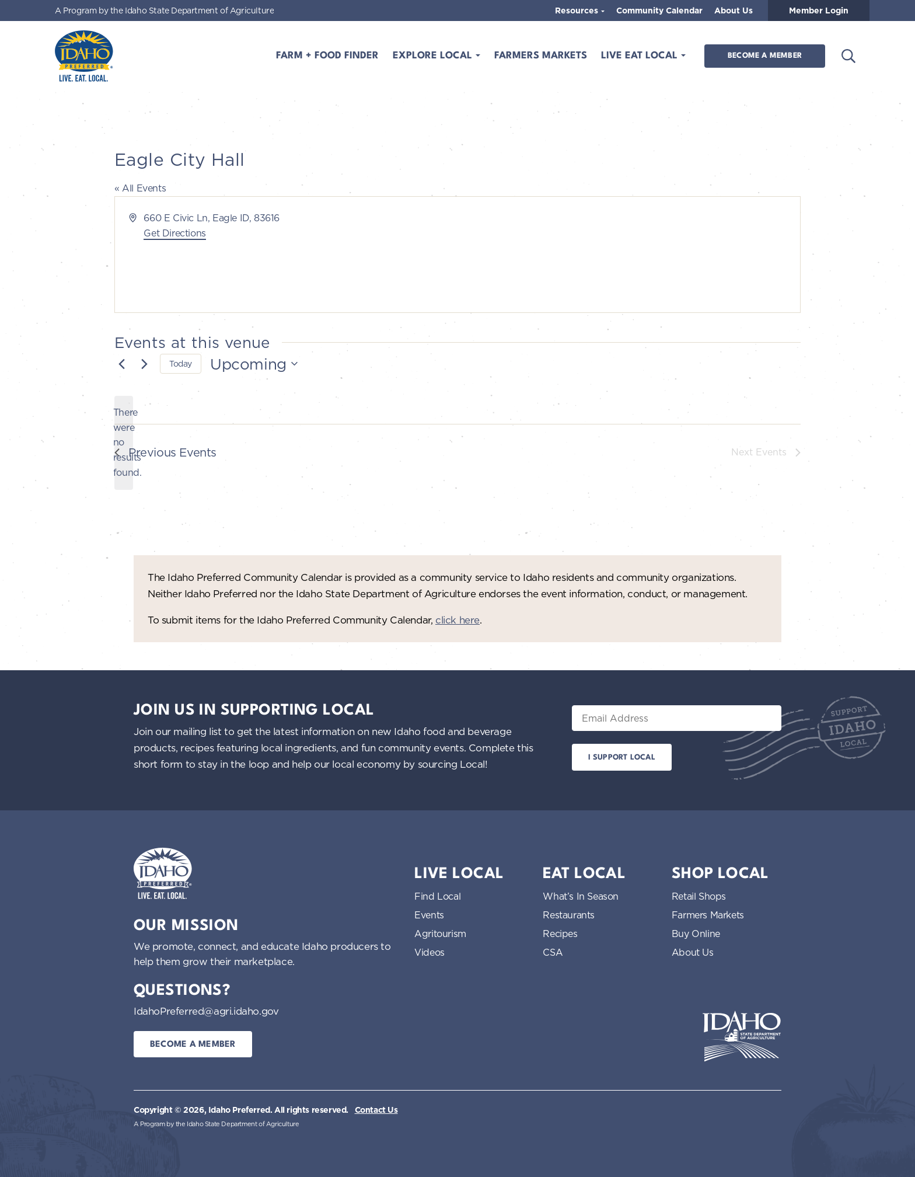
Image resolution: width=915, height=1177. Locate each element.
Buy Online (696, 933)
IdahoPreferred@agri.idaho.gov (206, 1011)
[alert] (123, 443)
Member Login (818, 10)
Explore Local (434, 56)
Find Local (437, 896)
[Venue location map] (628, 254)
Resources (577, 10)
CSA (553, 952)
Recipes (560, 933)
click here (457, 620)
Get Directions (174, 233)
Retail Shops (699, 896)
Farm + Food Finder (327, 56)
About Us (733, 10)
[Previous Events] (121, 364)
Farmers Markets (540, 56)
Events (429, 915)
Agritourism (440, 933)
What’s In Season (581, 896)
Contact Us (376, 1110)
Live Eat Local (640, 56)
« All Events (140, 188)
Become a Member (765, 56)
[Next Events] (144, 364)
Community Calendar (659, 10)
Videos (429, 952)
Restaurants (569, 915)
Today (180, 363)
